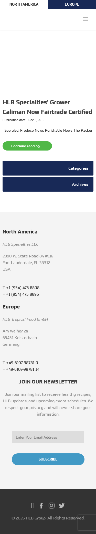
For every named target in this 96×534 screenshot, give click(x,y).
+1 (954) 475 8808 (22, 287)
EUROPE (72, 4)
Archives (80, 184)
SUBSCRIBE (48, 459)
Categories (78, 168)
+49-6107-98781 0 (22, 362)
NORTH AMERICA (23, 4)
